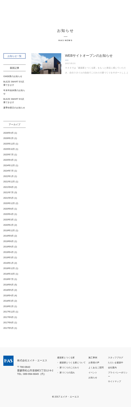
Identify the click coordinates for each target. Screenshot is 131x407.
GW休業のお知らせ (12, 76)
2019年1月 (8, 263)
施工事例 (92, 357)
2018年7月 (8, 279)
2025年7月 (8, 154)
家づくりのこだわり (69, 367)
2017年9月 (8, 317)
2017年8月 (8, 322)
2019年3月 (8, 257)
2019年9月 (8, 236)
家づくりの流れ (67, 372)
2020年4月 (8, 214)
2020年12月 (9, 203)
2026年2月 (8, 138)
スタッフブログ (115, 357)
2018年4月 (8, 295)
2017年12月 (9, 311)
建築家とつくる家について (73, 362)
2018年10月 (9, 274)
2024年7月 (8, 170)
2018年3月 (8, 301)
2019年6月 (8, 246)
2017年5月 (8, 328)
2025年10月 (9, 149)
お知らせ (92, 377)
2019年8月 (8, 241)
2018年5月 (8, 290)
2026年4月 (8, 133)
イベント (92, 372)
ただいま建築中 (115, 362)
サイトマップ (114, 381)
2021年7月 (8, 192)
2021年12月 (9, 181)
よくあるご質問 (96, 367)
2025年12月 (9, 143)
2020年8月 (8, 209)
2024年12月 (9, 165)
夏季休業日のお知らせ (14, 107)
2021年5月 (8, 198)
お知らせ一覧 (15, 56)
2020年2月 (8, 225)
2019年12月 (9, 230)
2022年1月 (8, 176)
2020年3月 (8, 219)
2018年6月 (8, 284)
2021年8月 (8, 187)
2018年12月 (9, 268)
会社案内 (112, 367)
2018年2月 (8, 306)
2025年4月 (8, 160)
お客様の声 (93, 362)
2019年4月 (8, 252)
